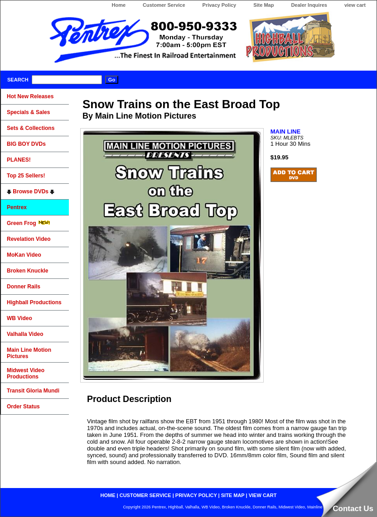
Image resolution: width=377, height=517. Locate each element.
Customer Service (164, 5)
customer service (145, 495)
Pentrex (17, 207)
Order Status (23, 406)
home (108, 495)
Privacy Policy (220, 5)
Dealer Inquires (309, 5)
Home (118, 5)
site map (233, 495)
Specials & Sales (28, 112)
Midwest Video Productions (25, 373)
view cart (355, 5)
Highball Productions (34, 302)
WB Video (19, 318)
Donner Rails (23, 286)
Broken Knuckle (27, 271)
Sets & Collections (30, 128)
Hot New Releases (30, 96)
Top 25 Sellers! (26, 175)
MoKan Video (24, 255)
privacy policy (196, 495)
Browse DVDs (30, 191)
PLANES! (19, 160)
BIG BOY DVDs (26, 144)
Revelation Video (28, 239)
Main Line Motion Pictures (29, 353)
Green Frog (28, 223)
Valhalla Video (25, 334)
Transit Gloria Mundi (33, 391)
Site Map (263, 5)
